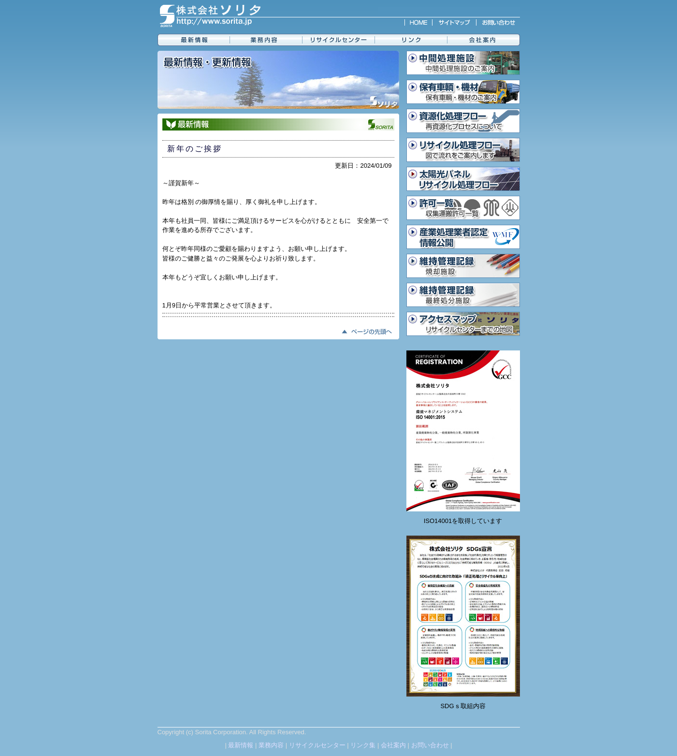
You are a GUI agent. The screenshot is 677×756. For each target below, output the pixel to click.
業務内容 (271, 745)
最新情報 (240, 745)
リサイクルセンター (317, 745)
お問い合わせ (430, 745)
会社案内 (393, 745)
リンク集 (362, 745)
